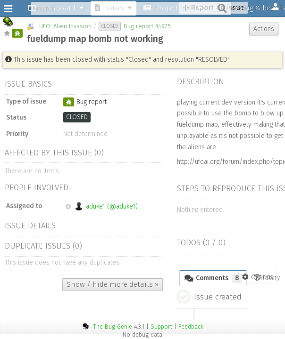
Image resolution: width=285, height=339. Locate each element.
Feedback (190, 326)
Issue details (30, 225)
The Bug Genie (112, 326)
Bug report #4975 (147, 26)
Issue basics (28, 84)
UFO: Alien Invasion (65, 26)
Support (161, 326)
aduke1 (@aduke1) (102, 206)
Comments (213, 278)
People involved (36, 187)
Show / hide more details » (113, 284)
